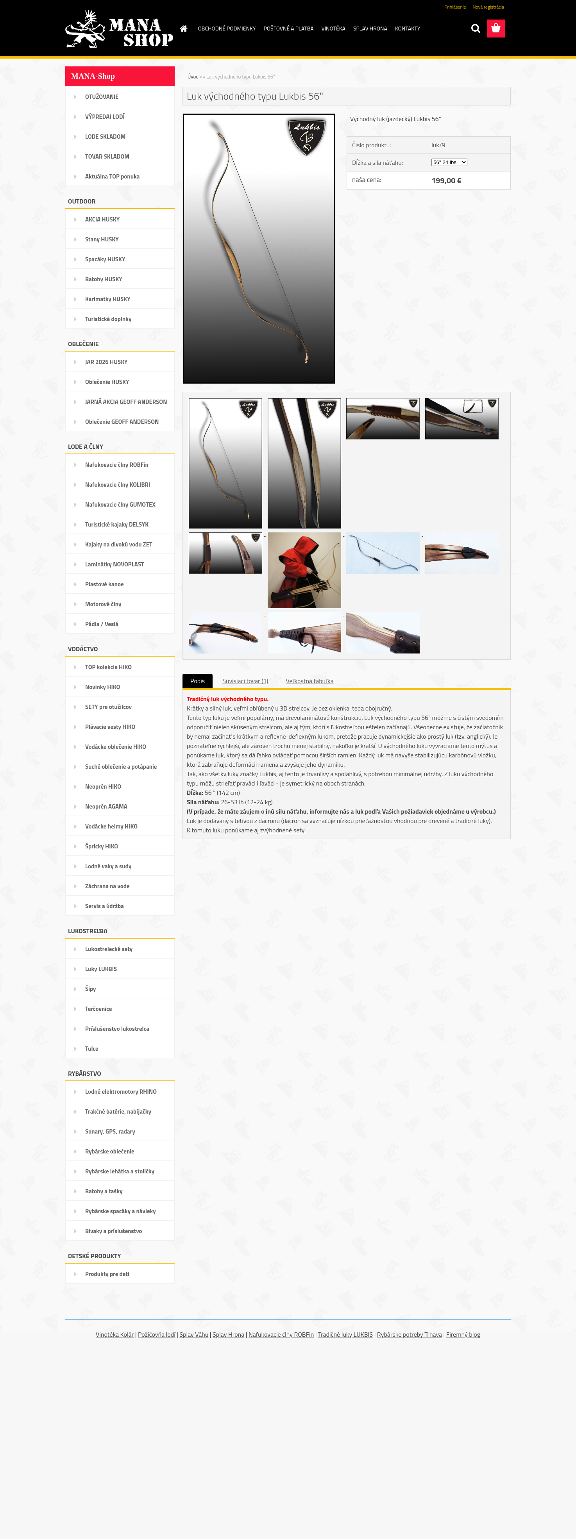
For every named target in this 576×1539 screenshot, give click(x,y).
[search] (476, 28)
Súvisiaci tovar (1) (245, 681)
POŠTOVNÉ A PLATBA (289, 28)
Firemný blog (463, 1334)
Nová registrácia (488, 7)
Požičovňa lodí (156, 1334)
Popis (197, 681)
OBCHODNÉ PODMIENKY (227, 28)
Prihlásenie (455, 7)
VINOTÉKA (333, 28)
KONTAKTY (407, 28)
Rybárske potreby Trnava (409, 1334)
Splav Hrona (228, 1334)
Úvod (193, 76)
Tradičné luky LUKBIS (345, 1334)
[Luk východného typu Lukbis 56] (259, 116)
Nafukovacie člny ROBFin (281, 1334)
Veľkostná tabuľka (310, 681)
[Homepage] (183, 28)
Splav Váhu (193, 1334)
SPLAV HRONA (370, 28)
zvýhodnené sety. (283, 830)
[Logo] (119, 28)
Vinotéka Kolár (115, 1334)
